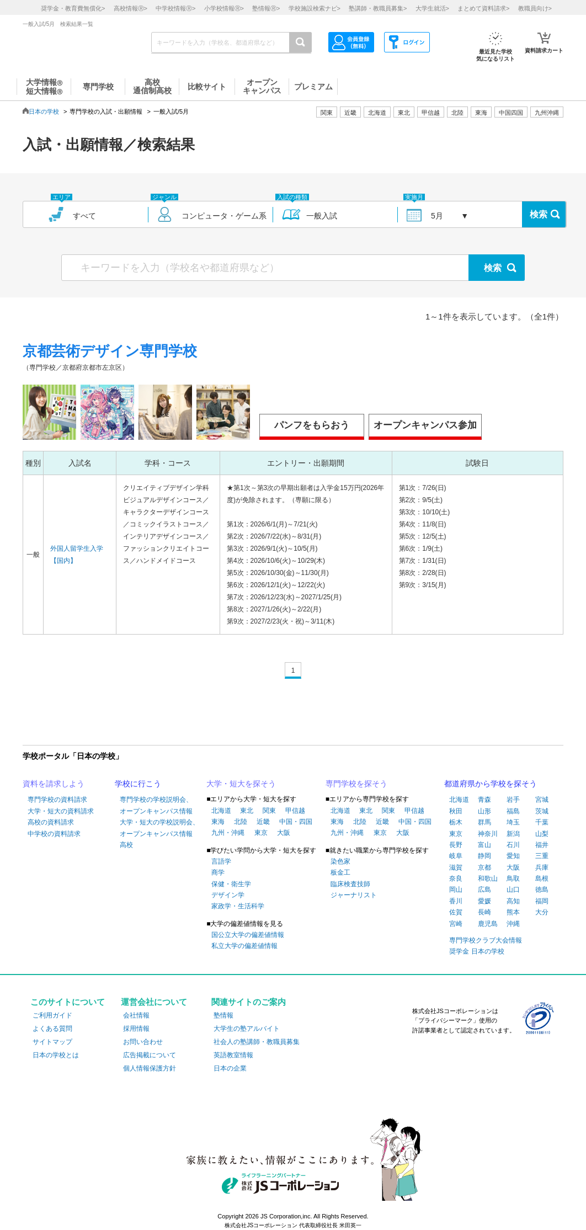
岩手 (513, 799)
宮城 (541, 799)
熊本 (513, 912)
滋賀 (455, 867)
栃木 (455, 822)
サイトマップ (52, 1042)
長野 (455, 845)
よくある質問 (52, 1028)
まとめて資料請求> (483, 8)
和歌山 (488, 878)
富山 (484, 845)
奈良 (455, 878)
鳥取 (513, 878)
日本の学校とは (56, 1055)
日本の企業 (230, 1068)
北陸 (240, 822)
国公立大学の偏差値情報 (247, 935)
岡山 (455, 889)
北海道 (377, 112)
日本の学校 (44, 111)
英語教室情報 (233, 1055)
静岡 (484, 856)
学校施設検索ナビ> (314, 8)
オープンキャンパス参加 (425, 425)
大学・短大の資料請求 (61, 811)
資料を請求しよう (53, 783)
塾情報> (266, 8)
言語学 (221, 861)
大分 (541, 912)
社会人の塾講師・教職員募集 (257, 1042)
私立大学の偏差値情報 (244, 946)
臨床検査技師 (350, 884)
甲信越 (295, 810)
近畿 (263, 822)
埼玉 (513, 822)
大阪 (283, 833)
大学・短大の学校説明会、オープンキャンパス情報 (159, 827)
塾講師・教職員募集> (378, 8)
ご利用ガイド (52, 1015)
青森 (484, 799)
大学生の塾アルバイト (247, 1028)
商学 (218, 872)
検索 (538, 214)
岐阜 (455, 856)
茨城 (541, 811)
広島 (484, 889)
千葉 (541, 822)
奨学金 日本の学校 (476, 951)
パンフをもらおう (311, 425)
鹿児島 (488, 924)
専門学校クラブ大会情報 (485, 940)
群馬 (484, 822)
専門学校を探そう (356, 783)
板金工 (340, 872)
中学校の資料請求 (54, 834)
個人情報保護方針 (149, 1068)
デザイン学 (227, 895)
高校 (126, 845)
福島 (513, 811)
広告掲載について (149, 1055)
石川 (513, 845)
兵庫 (541, 867)
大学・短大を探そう (241, 783)
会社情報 (136, 1015)
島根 (541, 878)
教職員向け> (535, 8)
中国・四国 (295, 822)
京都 (484, 867)
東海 (218, 822)
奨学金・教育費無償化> (73, 8)
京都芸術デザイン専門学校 (110, 351)
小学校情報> (224, 8)
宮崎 (455, 924)
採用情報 (136, 1028)
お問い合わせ (143, 1042)
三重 (541, 856)
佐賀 (455, 912)
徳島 (541, 889)
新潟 (513, 834)
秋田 (455, 811)
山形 (484, 811)
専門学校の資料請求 (57, 799)
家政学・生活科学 (237, 906)
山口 (513, 889)
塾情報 (223, 1015)
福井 (541, 845)
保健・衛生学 (231, 884)
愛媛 (484, 901)
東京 (261, 833)
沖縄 (513, 924)
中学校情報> (175, 8)
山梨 (541, 834)
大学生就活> (432, 8)
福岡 (541, 901)
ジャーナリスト (354, 895)
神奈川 (488, 834)
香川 (455, 901)
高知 (513, 901)
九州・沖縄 (227, 833)
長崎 (484, 912)
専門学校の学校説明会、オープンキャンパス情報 (156, 805)
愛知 (513, 856)
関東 (269, 810)
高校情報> (130, 8)
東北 (246, 810)
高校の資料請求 (51, 822)
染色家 (340, 861)
